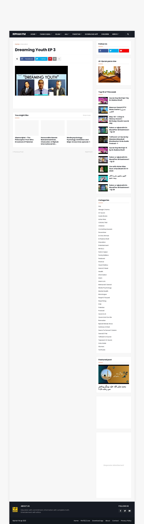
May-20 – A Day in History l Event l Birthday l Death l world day (119, 120)
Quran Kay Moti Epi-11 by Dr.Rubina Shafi (118, 149)
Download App (97, 521)
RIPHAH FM (19, 34)
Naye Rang (102, 301)
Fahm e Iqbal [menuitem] (45, 34)
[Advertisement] (66, 15)
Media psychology (105, 288)
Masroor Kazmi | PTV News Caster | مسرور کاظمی (117, 109)
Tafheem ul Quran (104, 337)
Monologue (102, 294)
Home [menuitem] (33, 34)
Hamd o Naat (103, 268)
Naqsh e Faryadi (104, 298)
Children (101, 226)
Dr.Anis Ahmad (103, 236)
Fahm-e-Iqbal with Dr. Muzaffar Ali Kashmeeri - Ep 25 (119, 187)
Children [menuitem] (105, 34)
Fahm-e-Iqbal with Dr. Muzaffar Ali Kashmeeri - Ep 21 (119, 159)
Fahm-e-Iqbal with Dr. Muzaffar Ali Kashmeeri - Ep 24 (119, 130)
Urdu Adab (102, 343)
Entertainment (103, 245)
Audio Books (102, 216)
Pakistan (101, 307)
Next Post (88, 152)
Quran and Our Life (105, 317)
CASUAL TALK (102, 222)
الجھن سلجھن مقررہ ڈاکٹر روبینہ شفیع (117, 177)
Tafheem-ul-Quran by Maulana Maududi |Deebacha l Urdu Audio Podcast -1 (119, 140)
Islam (100, 278)
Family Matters (103, 255)
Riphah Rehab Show (105, 324)
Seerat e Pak (102, 334)
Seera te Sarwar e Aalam (107, 330)
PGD (99, 304)
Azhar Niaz (102, 219)
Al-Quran (101, 213)
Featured (101, 258)
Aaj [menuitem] (66, 34)
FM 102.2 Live (85, 521)
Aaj (99, 206)
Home (17, 44)
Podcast (101, 311)
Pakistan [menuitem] (76, 34)
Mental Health (103, 291)
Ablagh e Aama (103, 209)
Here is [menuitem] (115, 34)
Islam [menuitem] (57, 34)
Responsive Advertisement (114, 465)
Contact (115, 521)
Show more (86, 115)
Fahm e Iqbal (102, 252)
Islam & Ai (101, 281)
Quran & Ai (102, 314)
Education (24, 44)
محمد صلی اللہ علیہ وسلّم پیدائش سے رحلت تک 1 (112, 387)
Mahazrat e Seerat (105, 285)
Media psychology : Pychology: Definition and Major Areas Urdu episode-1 (78, 140)
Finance (101, 262)
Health (100, 271)
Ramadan (102, 320)
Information (102, 275)
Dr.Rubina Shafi (103, 239)
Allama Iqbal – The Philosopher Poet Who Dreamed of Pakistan (24, 140)
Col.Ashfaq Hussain (105, 229)
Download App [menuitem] (91, 34)
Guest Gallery (103, 265)
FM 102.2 (101, 249)
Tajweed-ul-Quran (105, 340)
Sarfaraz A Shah (104, 327)
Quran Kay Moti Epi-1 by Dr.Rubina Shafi (119, 99)
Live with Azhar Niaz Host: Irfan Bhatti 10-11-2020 (118, 168)
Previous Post (18, 152)
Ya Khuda (101, 350)
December (102, 232)
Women (101, 347)
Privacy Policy (126, 521)
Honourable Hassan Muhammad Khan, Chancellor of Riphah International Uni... (50, 141)
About (107, 521)
